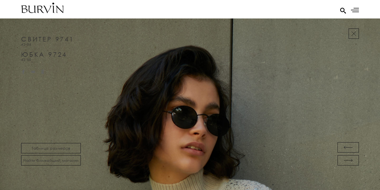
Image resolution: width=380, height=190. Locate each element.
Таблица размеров (51, 148)
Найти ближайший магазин (51, 160)
